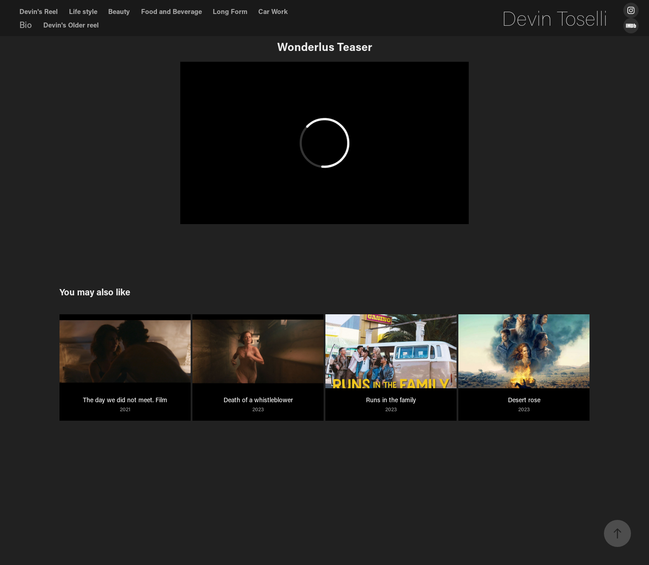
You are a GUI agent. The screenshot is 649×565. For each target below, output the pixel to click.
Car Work (273, 11)
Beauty (119, 11)
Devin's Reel (38, 11)
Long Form (230, 11)
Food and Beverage (171, 11)
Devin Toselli (555, 18)
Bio (25, 24)
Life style (83, 11)
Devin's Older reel (71, 24)
